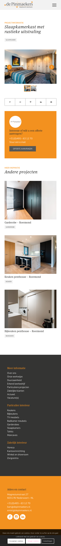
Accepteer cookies (16, 541)
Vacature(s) (13, 397)
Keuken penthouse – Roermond (23, 276)
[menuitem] (53, 5)
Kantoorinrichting (16, 451)
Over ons (11, 373)
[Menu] (53, 5)
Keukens (11, 410)
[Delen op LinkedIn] (41, 102)
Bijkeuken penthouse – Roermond (24, 331)
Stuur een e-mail (17, 142)
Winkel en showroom (17, 454)
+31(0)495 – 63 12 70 (21, 138)
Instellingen (47, 541)
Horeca (10, 447)
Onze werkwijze (15, 376)
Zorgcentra (12, 458)
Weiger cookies (33, 541)
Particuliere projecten (18, 387)
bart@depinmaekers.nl (18, 506)
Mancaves (12, 435)
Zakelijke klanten (15, 390)
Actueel (11, 394)
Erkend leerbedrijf (16, 383)
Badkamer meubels (17, 420)
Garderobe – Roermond (18, 222)
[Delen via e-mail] (51, 102)
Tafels (10, 431)
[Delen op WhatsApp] (20, 102)
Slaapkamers (13, 427)
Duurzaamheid (14, 380)
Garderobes (13, 424)
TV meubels (13, 417)
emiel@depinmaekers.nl (19, 510)
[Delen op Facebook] (10, 102)
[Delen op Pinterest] (30, 102)
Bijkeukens (12, 413)
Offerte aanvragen (22, 149)
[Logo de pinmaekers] (25, 5)
